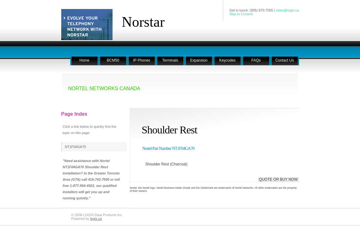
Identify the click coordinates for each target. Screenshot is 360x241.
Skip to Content (241, 14)
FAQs (256, 60)
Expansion (198, 60)
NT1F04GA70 (75, 147)
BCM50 (113, 60)
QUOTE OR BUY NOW (278, 179)
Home (84, 60)
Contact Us (284, 60)
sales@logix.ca (287, 10)
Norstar (143, 22)
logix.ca (96, 218)
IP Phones (141, 60)
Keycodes (227, 60)
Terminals (170, 60)
